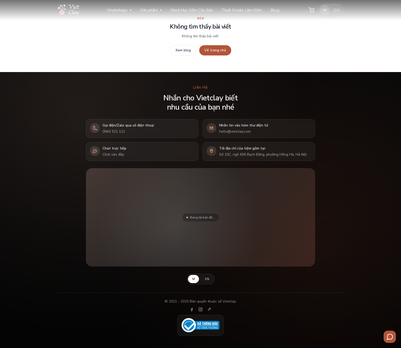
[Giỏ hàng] (311, 10)
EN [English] (336, 10)
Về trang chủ (215, 50)
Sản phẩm (151, 10)
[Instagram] (200, 309)
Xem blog (183, 50)
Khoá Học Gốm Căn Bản (192, 10)
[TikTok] (209, 309)
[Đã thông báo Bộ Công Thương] (200, 325)
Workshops (119, 10)
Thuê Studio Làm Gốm (241, 10)
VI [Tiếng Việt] (325, 10)
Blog (275, 10)
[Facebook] (192, 309)
